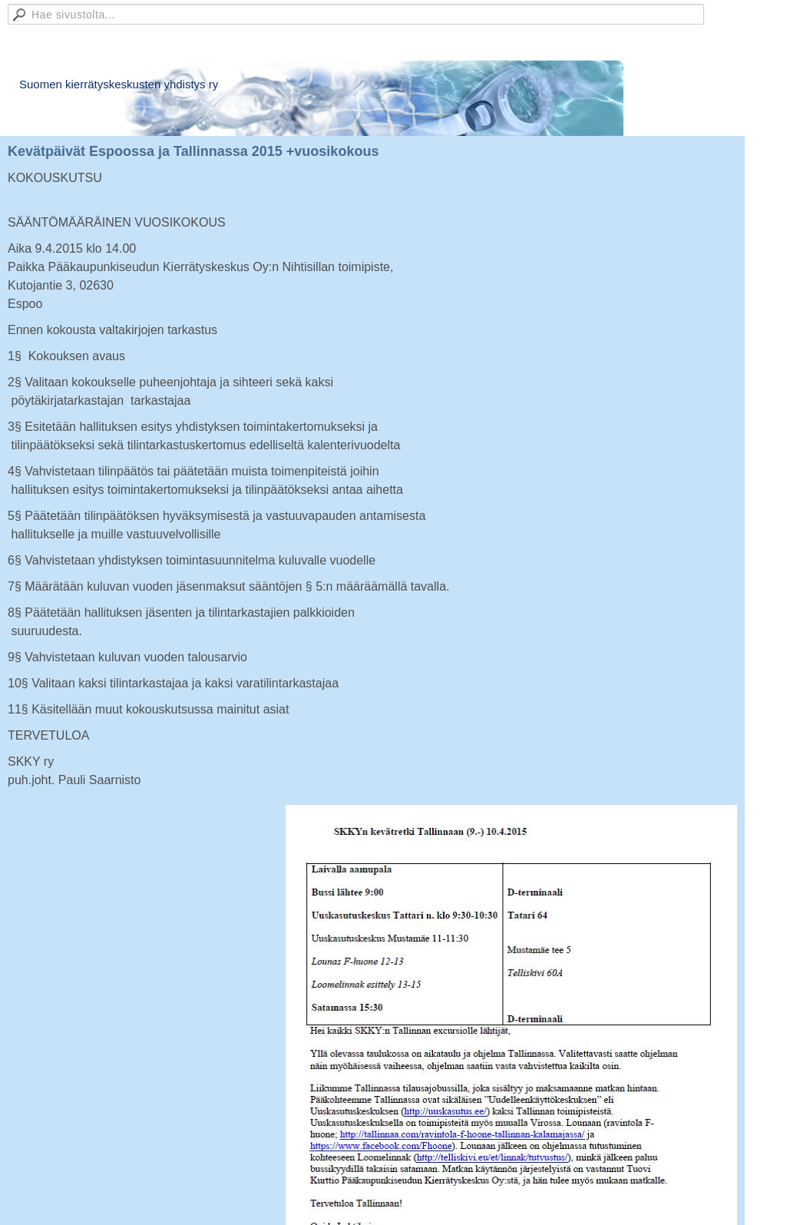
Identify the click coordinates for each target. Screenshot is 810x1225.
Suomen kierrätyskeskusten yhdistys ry (118, 84)
